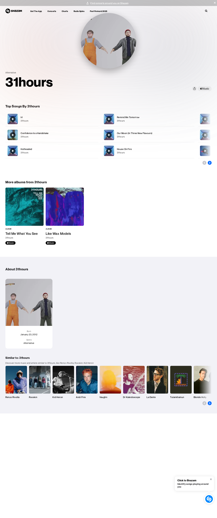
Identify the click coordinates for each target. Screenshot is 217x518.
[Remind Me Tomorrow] (148, 119)
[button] (215, 2)
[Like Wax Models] (65, 216)
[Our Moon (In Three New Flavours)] (148, 135)
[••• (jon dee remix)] (205, 151)
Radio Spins (79, 11)
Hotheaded (26, 149)
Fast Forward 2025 (98, 11)
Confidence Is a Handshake (35, 133)
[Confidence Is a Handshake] (51, 135)
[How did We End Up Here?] (205, 135)
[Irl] (51, 119)
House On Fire (124, 149)
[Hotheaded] (51, 151)
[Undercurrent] (205, 119)
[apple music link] (205, 88)
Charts (65, 11)
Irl (22, 117)
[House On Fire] (148, 151)
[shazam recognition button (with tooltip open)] (209, 499)
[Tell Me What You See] (24, 216)
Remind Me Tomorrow (128, 117)
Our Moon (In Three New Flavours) (134, 133)
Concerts (51, 11)
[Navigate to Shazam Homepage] (15, 11)
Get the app (36, 11)
